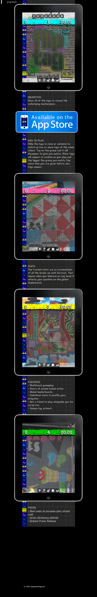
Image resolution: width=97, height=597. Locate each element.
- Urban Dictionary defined (43, 517)
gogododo (12, 2)
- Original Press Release (42, 520)
